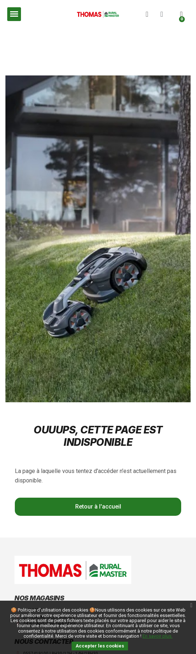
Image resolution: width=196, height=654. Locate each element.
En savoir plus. (157, 636)
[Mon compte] (162, 14)
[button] (146, 14)
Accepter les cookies (100, 646)
